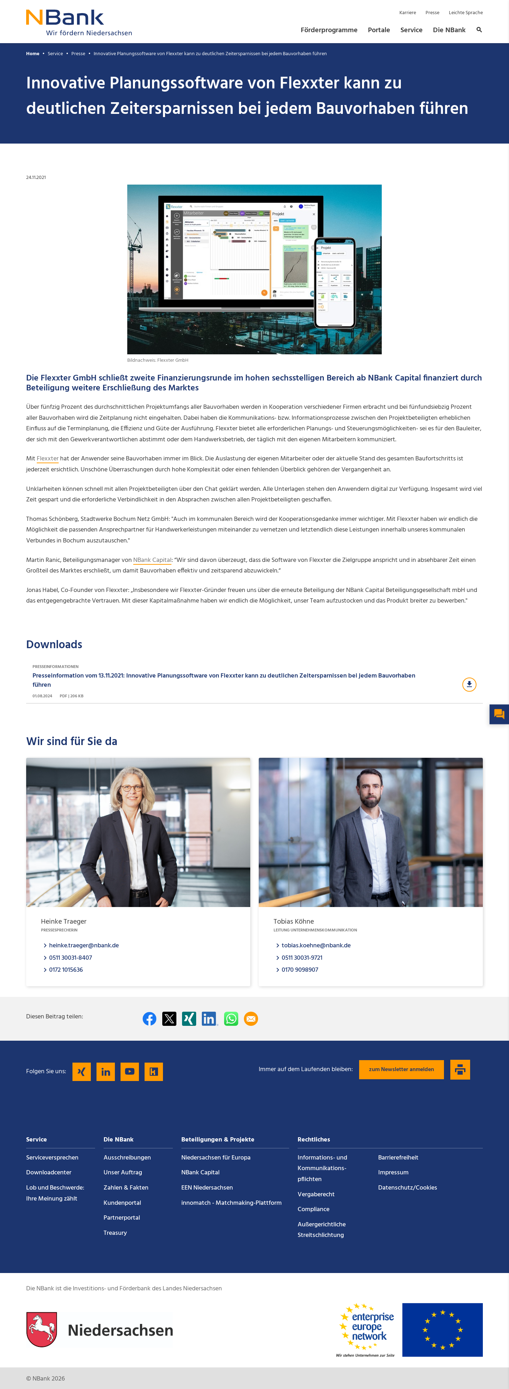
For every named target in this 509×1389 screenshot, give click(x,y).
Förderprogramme (329, 30)
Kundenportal (122, 1203)
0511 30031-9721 (302, 958)
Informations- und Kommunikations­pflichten (322, 1169)
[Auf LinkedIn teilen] (210, 1019)
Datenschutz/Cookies (407, 1188)
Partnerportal (122, 1218)
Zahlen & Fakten (126, 1188)
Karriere (407, 13)
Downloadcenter (48, 1173)
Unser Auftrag (123, 1173)
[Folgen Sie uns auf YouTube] (130, 1071)
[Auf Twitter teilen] (169, 1019)
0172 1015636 (66, 970)
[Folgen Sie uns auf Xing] (81, 1071)
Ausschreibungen (127, 1158)
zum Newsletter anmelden (401, 1069)
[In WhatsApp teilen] (231, 1019)
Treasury (115, 1233)
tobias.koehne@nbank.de (316, 945)
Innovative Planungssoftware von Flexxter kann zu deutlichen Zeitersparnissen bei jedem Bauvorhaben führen (210, 54)
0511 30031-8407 (70, 958)
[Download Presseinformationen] (254, 682)
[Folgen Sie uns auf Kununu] (154, 1071)
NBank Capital (152, 560)
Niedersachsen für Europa (216, 1158)
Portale (379, 30)
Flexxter (48, 459)
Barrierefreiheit (398, 1158)
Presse (432, 13)
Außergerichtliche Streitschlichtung (322, 1230)
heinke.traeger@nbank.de (84, 945)
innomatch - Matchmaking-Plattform (231, 1203)
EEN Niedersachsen (207, 1188)
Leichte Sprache (466, 13)
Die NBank (449, 30)
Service (411, 30)
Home (32, 54)
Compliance (313, 1209)
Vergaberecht (316, 1195)
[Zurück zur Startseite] (79, 33)
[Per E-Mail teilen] (251, 1019)
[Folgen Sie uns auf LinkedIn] (105, 1071)
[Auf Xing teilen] (189, 1019)
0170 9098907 (300, 970)
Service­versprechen (52, 1158)
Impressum (393, 1173)
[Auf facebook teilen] (149, 1019)
